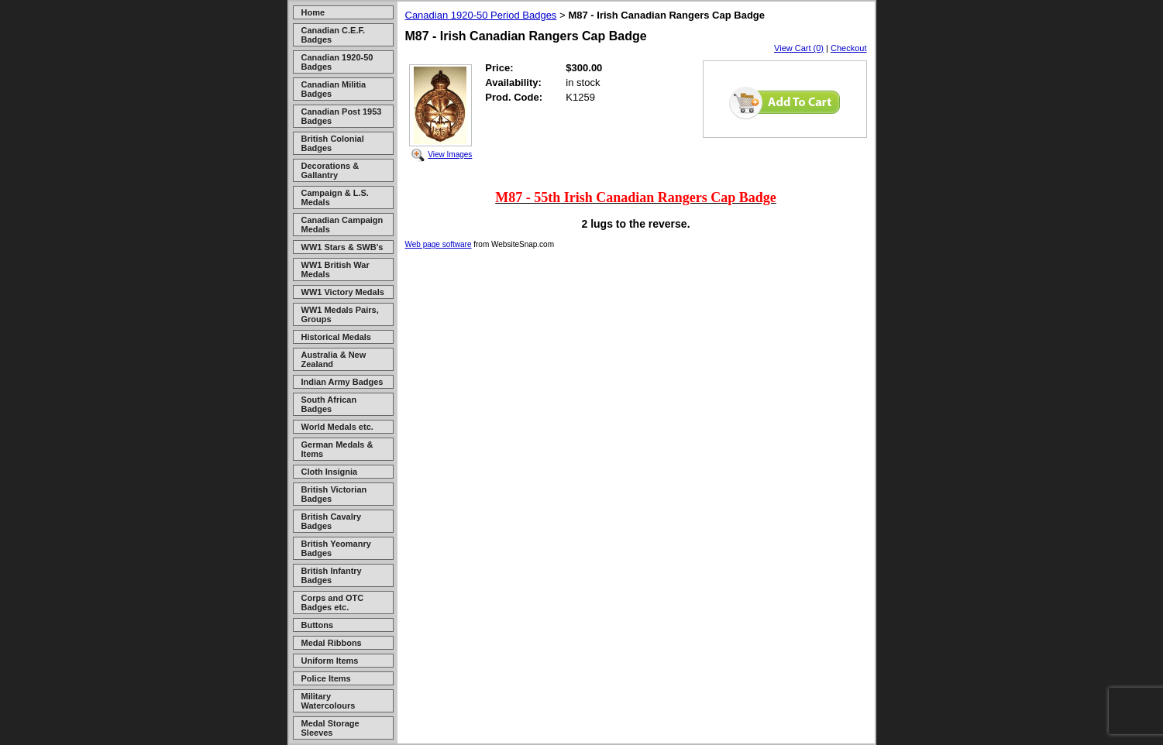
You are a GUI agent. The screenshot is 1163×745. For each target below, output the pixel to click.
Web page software (438, 244)
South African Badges (329, 404)
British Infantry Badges (331, 575)
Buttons (317, 625)
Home (313, 12)
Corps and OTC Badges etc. (332, 602)
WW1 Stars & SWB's (342, 247)
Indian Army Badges (342, 381)
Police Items (326, 678)
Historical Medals (336, 337)
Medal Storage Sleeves (330, 728)
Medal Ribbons (331, 642)
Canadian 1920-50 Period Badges (481, 15)
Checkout (848, 48)
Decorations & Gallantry (330, 170)
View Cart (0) (799, 48)
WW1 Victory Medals (342, 292)
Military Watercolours (328, 701)
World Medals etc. (337, 426)
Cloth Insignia (329, 471)
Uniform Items (330, 660)
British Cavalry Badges (331, 521)
